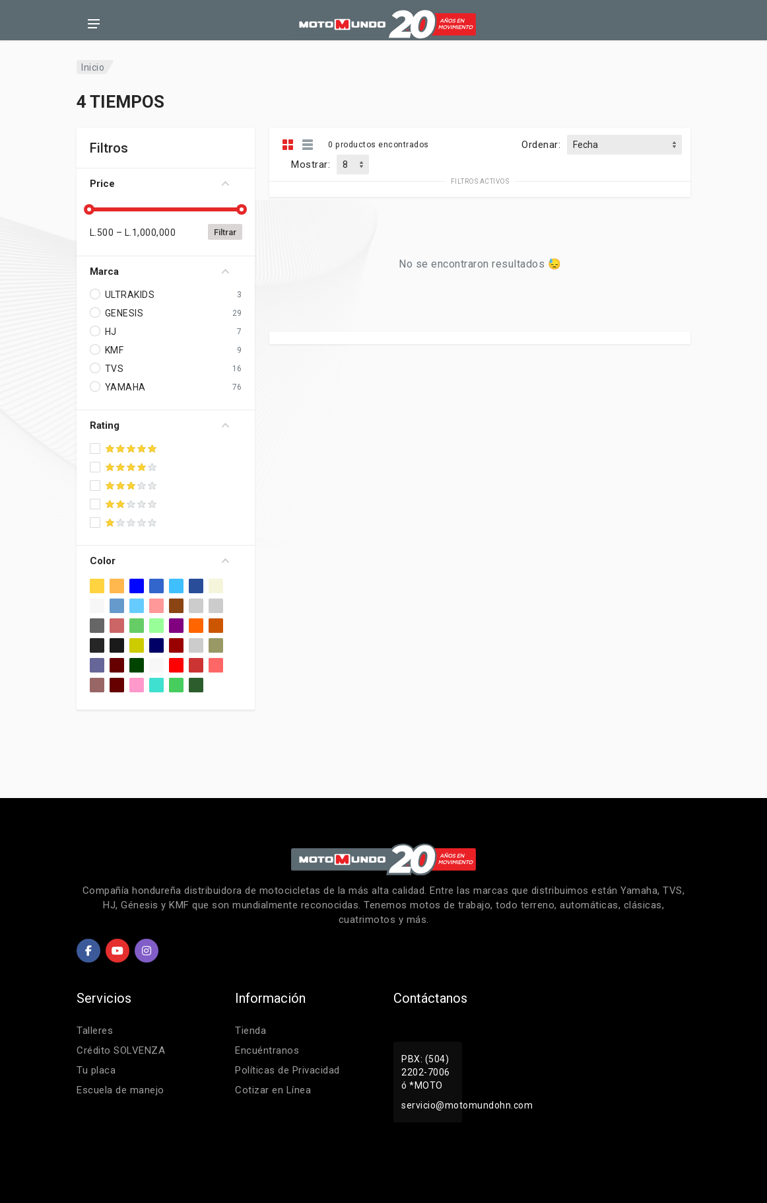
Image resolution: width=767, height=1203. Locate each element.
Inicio (92, 67)
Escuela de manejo (120, 1090)
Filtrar (225, 232)
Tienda (250, 1031)
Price (159, 184)
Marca (159, 271)
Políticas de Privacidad (287, 1070)
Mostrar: (310, 164)
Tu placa (96, 1070)
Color (159, 561)
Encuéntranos (267, 1050)
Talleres (95, 1031)
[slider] (89, 209)
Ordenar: (540, 145)
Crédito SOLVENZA (121, 1050)
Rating (159, 425)
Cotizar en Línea (273, 1090)
